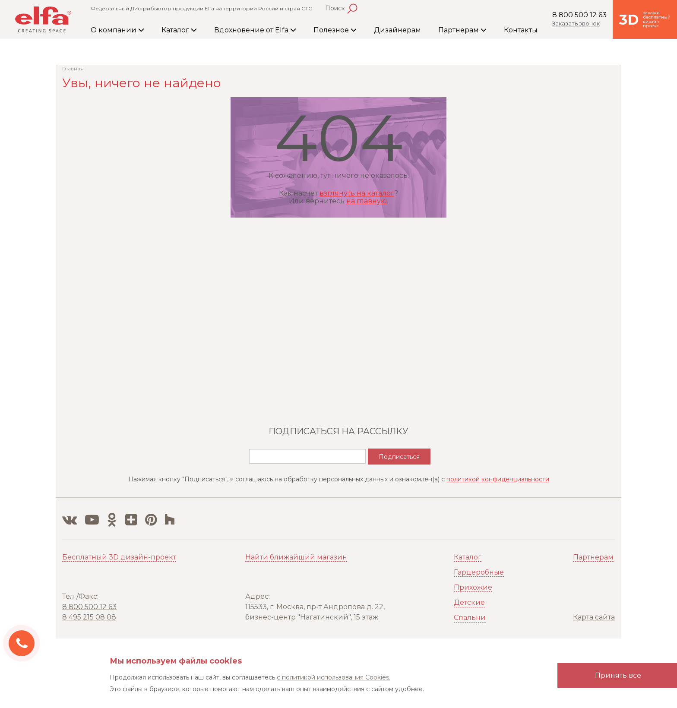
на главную (366, 201)
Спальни (470, 617)
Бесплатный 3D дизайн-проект (119, 557)
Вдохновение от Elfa (255, 30)
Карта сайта (594, 617)
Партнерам (462, 30)
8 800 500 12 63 (579, 15)
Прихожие (473, 587)
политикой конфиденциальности (497, 479)
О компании (117, 30)
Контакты (521, 30)
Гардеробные (479, 572)
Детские (469, 602)
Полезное (335, 30)
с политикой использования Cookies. (333, 677)
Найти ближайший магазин (296, 557)
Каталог (179, 30)
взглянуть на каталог (357, 193)
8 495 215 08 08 (89, 617)
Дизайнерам (397, 30)
